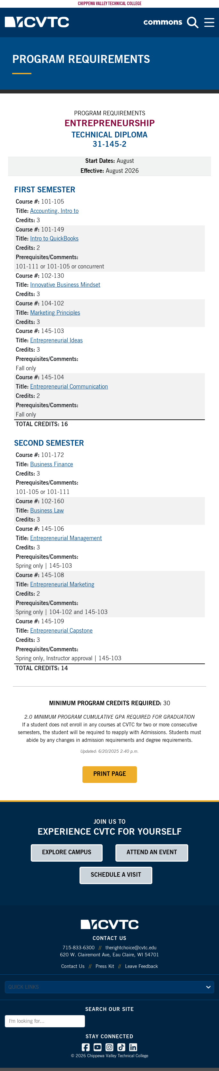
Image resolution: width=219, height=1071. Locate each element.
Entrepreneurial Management (66, 538)
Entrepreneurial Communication (69, 387)
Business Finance (51, 465)
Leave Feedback (141, 966)
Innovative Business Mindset (65, 285)
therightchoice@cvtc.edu (130, 947)
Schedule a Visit (116, 875)
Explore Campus (66, 853)
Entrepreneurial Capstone (61, 631)
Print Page (109, 774)
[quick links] (109, 987)
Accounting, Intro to (54, 211)
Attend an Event (152, 853)
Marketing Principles (55, 313)
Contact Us (73, 966)
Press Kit (105, 966)
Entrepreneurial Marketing (62, 585)
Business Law (47, 511)
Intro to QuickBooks (54, 239)
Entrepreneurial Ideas (56, 341)
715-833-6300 (79, 947)
